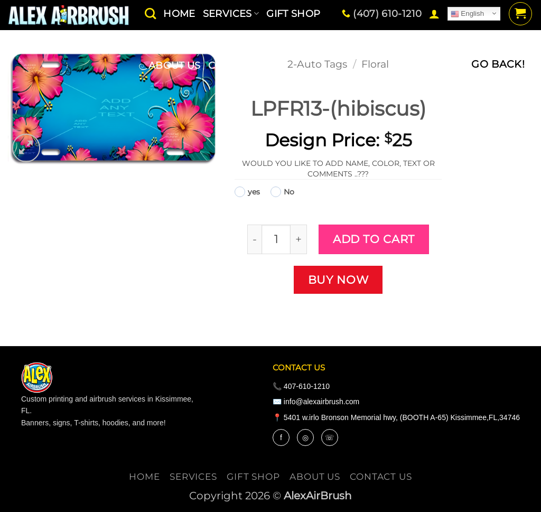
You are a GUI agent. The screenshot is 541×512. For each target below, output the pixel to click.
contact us (240, 65)
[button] (434, 13)
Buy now (338, 279)
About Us (174, 65)
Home (144, 476)
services (193, 476)
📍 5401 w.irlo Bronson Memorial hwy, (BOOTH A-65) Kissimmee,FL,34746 (396, 417)
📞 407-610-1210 (301, 386)
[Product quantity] (276, 239)
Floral (375, 64)
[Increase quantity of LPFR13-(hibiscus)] (299, 239)
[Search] (150, 13)
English (467, 14)
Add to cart (374, 239)
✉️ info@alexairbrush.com (316, 401)
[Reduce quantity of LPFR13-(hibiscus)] (254, 239)
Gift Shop (253, 476)
